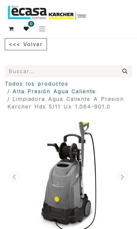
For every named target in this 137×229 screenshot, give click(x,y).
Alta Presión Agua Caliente (54, 91)
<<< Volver (26, 44)
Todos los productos (36, 83)
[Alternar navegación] (42, 29)
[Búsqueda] (125, 71)
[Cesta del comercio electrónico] (11, 28)
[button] (14, 176)
